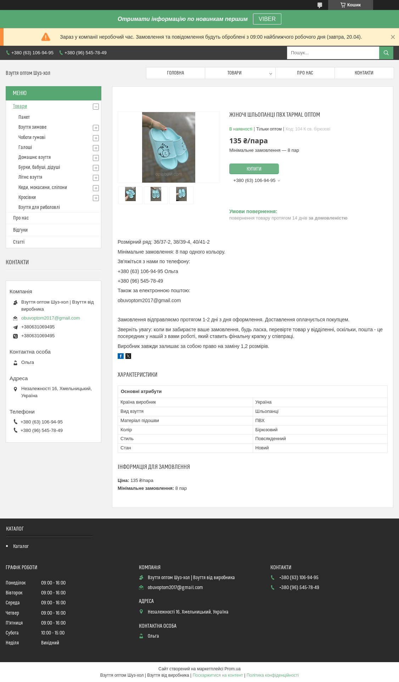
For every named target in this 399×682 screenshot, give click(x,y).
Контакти (364, 73)
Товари (234, 73)
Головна (175, 73)
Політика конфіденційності (273, 675)
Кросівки (27, 197)
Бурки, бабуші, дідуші (39, 167)
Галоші (25, 147)
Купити (254, 169)
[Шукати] (386, 52)
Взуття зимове (32, 127)
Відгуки (20, 230)
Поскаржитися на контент (217, 675)
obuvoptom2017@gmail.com (50, 318)
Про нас (305, 73)
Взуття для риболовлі (39, 207)
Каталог (21, 546)
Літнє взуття (30, 177)
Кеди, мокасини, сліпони (42, 187)
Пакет (24, 117)
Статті (18, 242)
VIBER (267, 19)
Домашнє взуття (34, 157)
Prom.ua (233, 668)
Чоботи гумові (31, 137)
